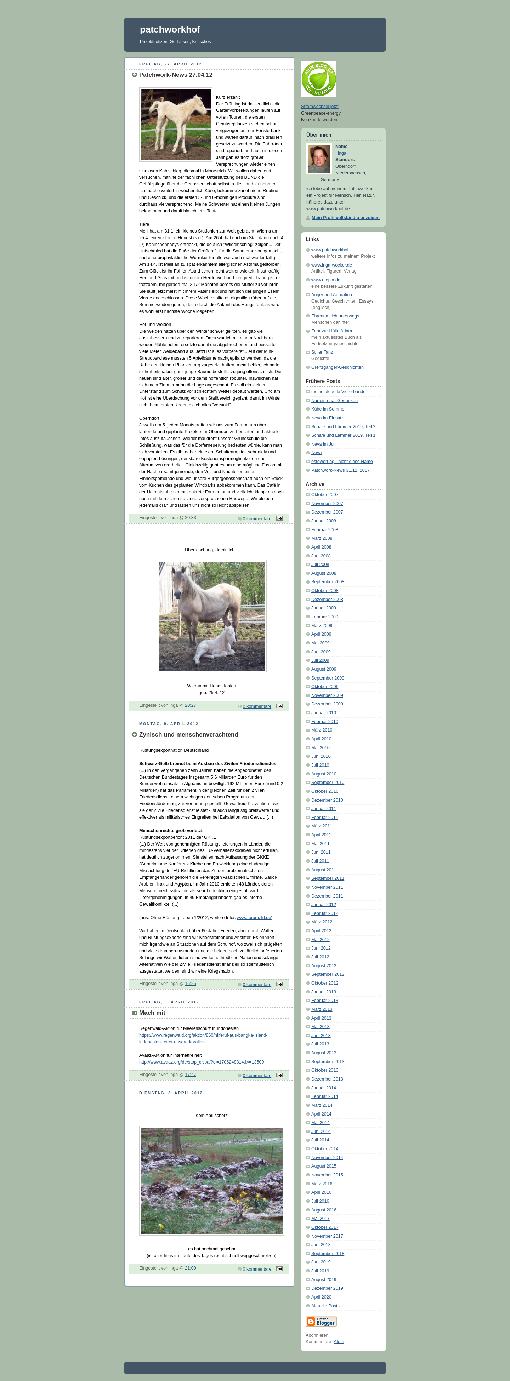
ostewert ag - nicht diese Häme (342, 461)
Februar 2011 (324, 817)
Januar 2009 (323, 608)
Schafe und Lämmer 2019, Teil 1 (343, 435)
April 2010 (321, 739)
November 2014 (327, 1157)
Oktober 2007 (324, 494)
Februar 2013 (324, 1000)
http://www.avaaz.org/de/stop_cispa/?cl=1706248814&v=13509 (201, 1062)
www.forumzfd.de (254, 917)
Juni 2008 (321, 556)
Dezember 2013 (327, 1079)
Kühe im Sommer (328, 409)
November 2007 (327, 503)
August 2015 (323, 1166)
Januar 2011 (323, 808)
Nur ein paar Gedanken (334, 400)
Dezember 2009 (327, 703)
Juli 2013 (320, 1044)
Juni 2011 (321, 852)
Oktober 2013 (324, 1070)
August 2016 (323, 1210)
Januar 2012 (323, 904)
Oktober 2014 (324, 1148)
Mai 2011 (320, 843)
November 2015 (327, 1175)
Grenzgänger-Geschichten (337, 367)
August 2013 (323, 1052)
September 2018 (327, 1253)
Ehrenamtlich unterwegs (335, 316)
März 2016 (322, 1183)
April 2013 (321, 1018)
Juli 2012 (320, 957)
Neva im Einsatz (327, 418)
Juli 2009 (320, 660)
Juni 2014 (321, 1131)
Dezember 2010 (327, 800)
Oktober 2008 (324, 590)
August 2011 (323, 869)
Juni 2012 (321, 948)
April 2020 (321, 1297)
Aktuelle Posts (325, 1305)
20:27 (190, 705)
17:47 (190, 1074)
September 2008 (327, 581)
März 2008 (322, 538)
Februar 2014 (324, 1096)
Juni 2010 (321, 756)
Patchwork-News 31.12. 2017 (340, 470)
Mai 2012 (320, 939)
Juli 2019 (320, 1270)
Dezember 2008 (327, 599)
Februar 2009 (324, 616)
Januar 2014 (323, 1087)
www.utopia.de (325, 279)
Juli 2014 (320, 1140)
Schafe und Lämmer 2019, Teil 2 (343, 426)
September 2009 (327, 678)
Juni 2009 (321, 651)
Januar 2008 (323, 520)
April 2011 (321, 834)
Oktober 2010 (324, 791)
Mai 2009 (320, 643)
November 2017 (327, 1236)
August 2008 (323, 573)
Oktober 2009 (324, 686)
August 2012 (323, 965)
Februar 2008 (324, 529)
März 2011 (322, 826)
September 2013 (327, 1061)
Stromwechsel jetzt (320, 106)
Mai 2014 (320, 1122)
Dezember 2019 (327, 1288)
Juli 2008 (320, 564)
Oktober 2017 (324, 1227)
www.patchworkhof (329, 249)
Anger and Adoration (331, 294)
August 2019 (323, 1279)
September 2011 (327, 878)
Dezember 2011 (327, 896)
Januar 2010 (323, 712)
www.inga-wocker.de (331, 265)
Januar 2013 (323, 992)
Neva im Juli (323, 444)
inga (342, 153)
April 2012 (321, 930)
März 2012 (322, 921)
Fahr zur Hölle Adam (331, 330)
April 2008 (321, 547)
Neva (316, 452)
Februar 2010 (324, 721)
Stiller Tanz (322, 352)
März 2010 (322, 730)
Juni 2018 (321, 1244)
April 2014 (321, 1114)
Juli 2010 (320, 765)
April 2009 (321, 634)
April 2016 (321, 1192)
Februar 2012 (324, 913)
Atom (339, 1341)
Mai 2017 (320, 1218)
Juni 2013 (321, 1035)
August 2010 (323, 774)
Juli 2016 (320, 1201)
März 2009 (322, 625)
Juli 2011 (320, 861)
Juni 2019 (321, 1262)
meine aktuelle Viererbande (338, 391)
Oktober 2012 (324, 983)
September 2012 (327, 974)
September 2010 (327, 782)
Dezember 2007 (327, 512)
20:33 (190, 517)
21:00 (190, 1268)
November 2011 (327, 887)
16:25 (190, 983)
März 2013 (322, 1009)
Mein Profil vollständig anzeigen (346, 217)
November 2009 (327, 695)
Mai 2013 (320, 1026)
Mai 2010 (320, 747)
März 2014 (322, 1105)
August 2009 (323, 669)
